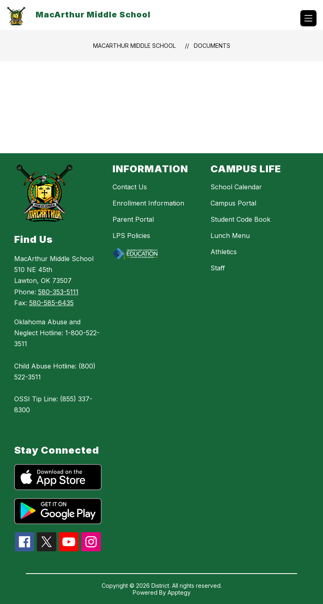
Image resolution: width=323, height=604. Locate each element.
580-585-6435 (51, 303)
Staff (217, 268)
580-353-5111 (58, 292)
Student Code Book (240, 219)
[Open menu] (308, 18)
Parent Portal (133, 219)
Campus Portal (233, 203)
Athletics (223, 252)
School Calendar (236, 187)
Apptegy (179, 592)
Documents (212, 45)
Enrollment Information (148, 203)
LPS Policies (131, 235)
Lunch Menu (230, 235)
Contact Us (130, 187)
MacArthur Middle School (134, 45)
